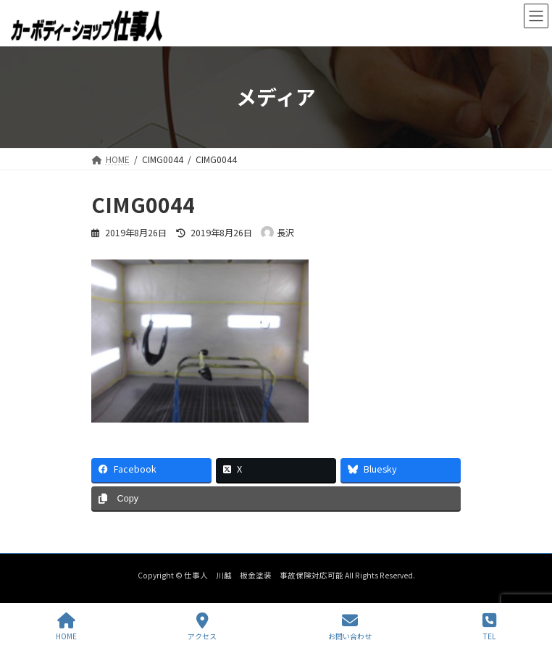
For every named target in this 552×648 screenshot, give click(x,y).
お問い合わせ (350, 626)
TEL (489, 626)
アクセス (202, 626)
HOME (66, 626)
